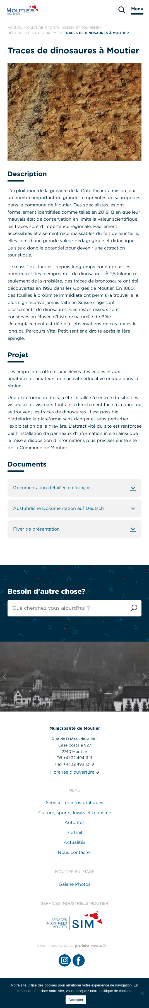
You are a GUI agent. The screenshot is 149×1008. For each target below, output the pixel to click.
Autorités (74, 822)
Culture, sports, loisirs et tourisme (63, 27)
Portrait (74, 832)
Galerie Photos (74, 884)
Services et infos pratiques (74, 802)
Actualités (74, 842)
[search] (121, 9)
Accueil (15, 27)
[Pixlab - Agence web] (82, 946)
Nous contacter (74, 852)
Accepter (75, 1000)
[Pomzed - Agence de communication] (98, 945)
